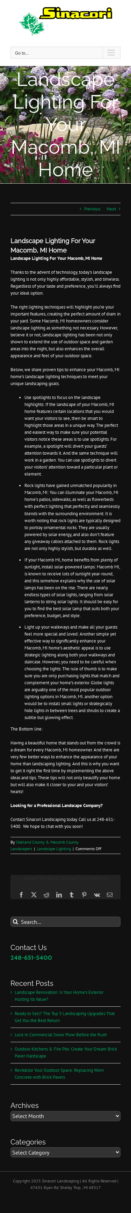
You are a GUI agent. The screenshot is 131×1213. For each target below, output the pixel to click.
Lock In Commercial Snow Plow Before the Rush (61, 1035)
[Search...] (65, 922)
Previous (92, 209)
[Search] (15, 922)
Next (111, 209)
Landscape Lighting (54, 848)
